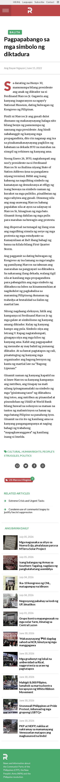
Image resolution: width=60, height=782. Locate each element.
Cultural (14, 451)
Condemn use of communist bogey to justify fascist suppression (26, 511)
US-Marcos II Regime (20, 479)
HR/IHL (16, 2)
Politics (26, 455)
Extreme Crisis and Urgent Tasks (26, 500)
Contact (50, 2)
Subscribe (39, 2)
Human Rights (31, 451)
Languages (27, 2)
